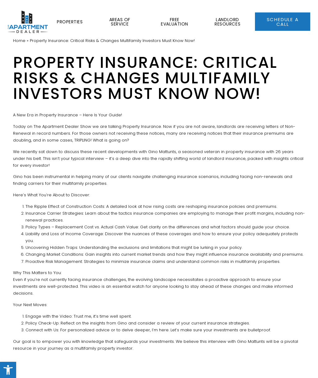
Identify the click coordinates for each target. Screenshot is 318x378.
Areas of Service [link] (116, 14)
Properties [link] (67, 14)
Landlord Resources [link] (226, 14)
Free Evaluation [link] (172, 14)
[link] (8, 370)
